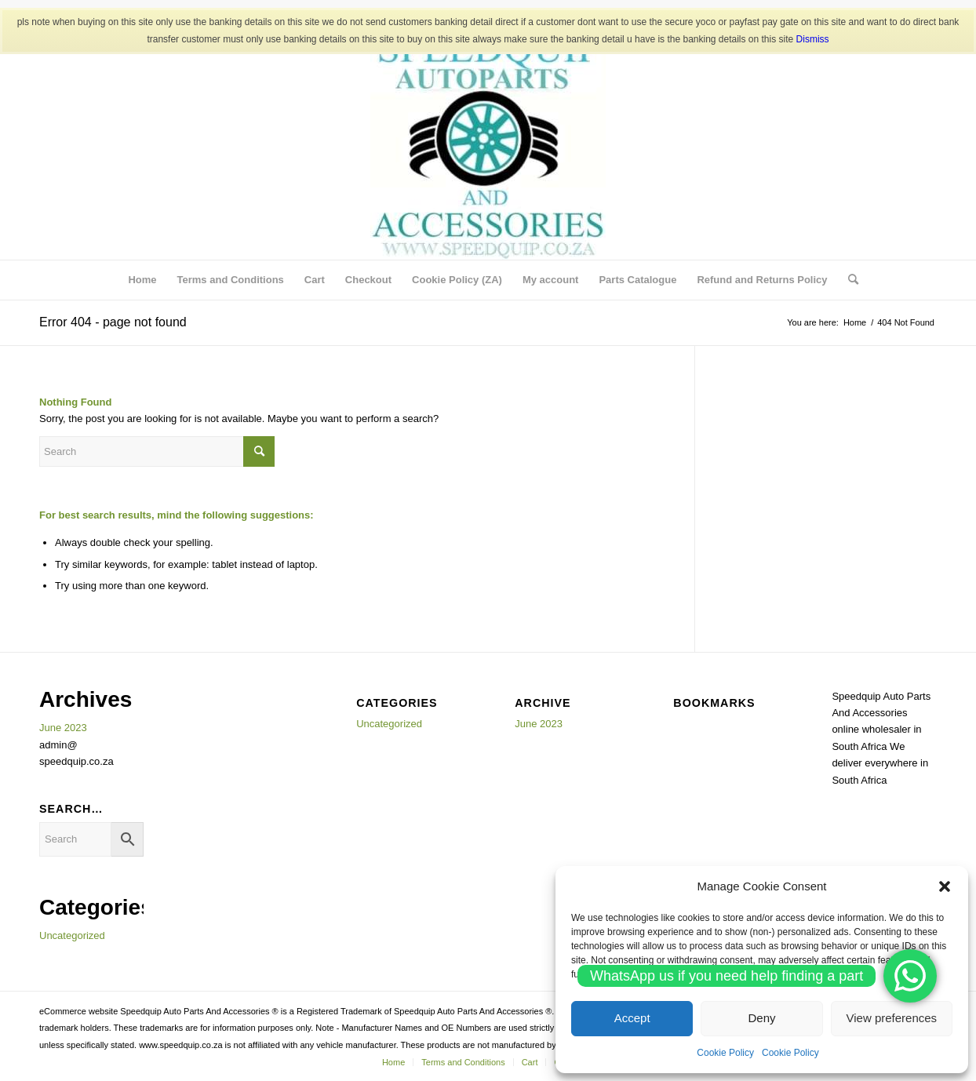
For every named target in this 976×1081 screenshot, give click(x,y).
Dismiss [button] (812, 39)
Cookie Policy (725, 1052)
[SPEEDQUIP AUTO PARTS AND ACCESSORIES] (488, 142)
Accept (632, 1018)
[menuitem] (142, 280)
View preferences (892, 1018)
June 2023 (63, 727)
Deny (761, 1018)
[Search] (848, 280)
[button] (944, 886)
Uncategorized (72, 935)
